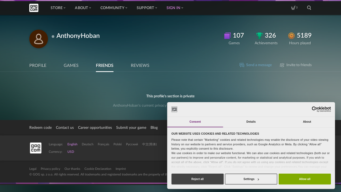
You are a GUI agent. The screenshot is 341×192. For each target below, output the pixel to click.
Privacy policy (50, 168)
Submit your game (131, 128)
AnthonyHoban (78, 36)
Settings (251, 179)
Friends (104, 65)
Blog (154, 128)
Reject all (197, 179)
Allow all (304, 179)
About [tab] (307, 121)
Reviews (140, 65)
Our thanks (72, 168)
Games (71, 65)
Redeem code (40, 128)
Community (113, 8)
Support (147, 8)
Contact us (65, 128)
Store (58, 8)
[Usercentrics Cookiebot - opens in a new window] (314, 109)
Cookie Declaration (97, 168)
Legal (32, 168)
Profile (37, 65)
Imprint (121, 168)
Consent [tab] (195, 121)
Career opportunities (95, 128)
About (83, 8)
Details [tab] (251, 121)
